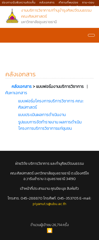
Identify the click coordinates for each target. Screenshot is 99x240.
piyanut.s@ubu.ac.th (49, 204)
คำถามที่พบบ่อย (68, 2)
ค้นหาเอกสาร (16, 92)
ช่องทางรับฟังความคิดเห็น (18, 2)
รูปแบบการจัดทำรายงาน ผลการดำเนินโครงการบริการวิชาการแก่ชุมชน (50, 125)
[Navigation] (91, 35)
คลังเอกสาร (47, 2)
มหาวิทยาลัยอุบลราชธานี (80, 7)
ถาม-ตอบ (88, 2)
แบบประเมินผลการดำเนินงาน (42, 114)
